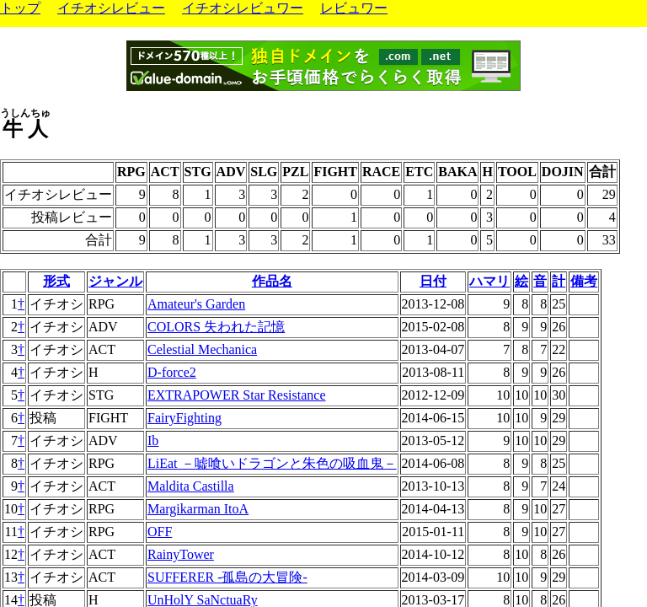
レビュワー (354, 8)
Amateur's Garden (196, 304)
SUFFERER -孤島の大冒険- (227, 577)
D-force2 (171, 372)
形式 (56, 281)
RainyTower (180, 554)
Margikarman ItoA (198, 509)
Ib (152, 440)
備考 (583, 281)
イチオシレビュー (111, 8)
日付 (433, 281)
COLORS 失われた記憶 (216, 327)
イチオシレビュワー (242, 8)
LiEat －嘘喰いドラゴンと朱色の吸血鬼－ (272, 463)
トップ (20, 8)
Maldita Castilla (190, 486)
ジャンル (115, 281)
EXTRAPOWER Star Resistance (236, 395)
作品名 (272, 281)
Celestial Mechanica (202, 349)
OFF (159, 531)
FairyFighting (184, 418)
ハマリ (489, 281)
